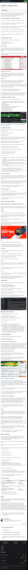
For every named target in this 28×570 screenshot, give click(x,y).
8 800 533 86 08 (6, 568)
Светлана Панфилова (7, 519)
